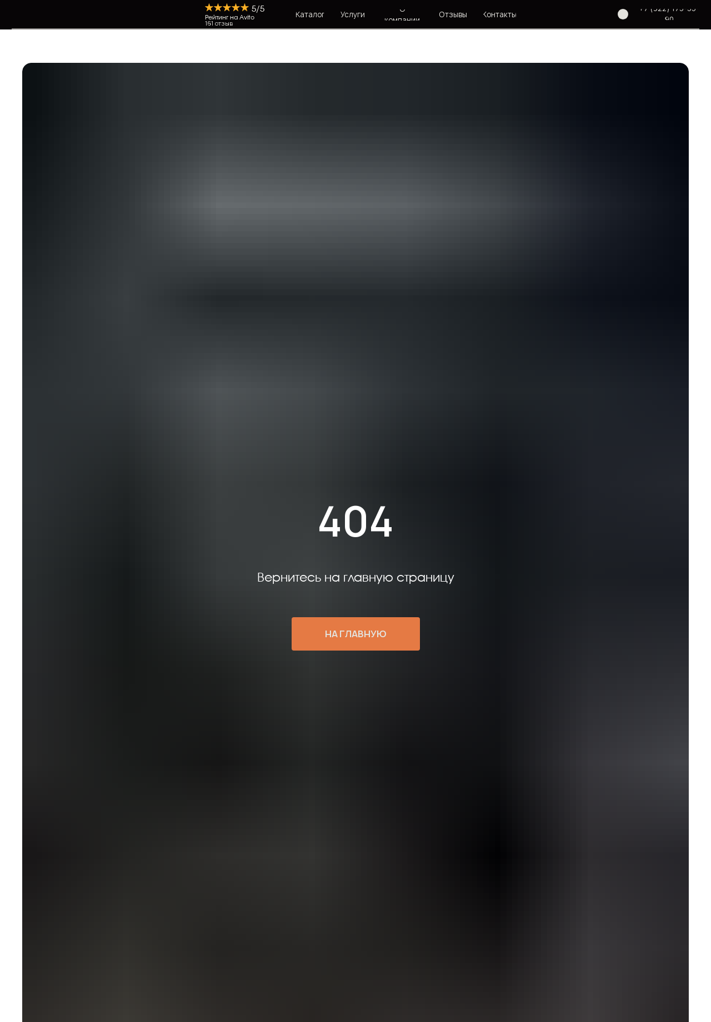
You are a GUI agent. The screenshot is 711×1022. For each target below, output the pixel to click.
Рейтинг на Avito (229, 17)
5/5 (258, 9)
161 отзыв (219, 23)
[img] (190, 14)
